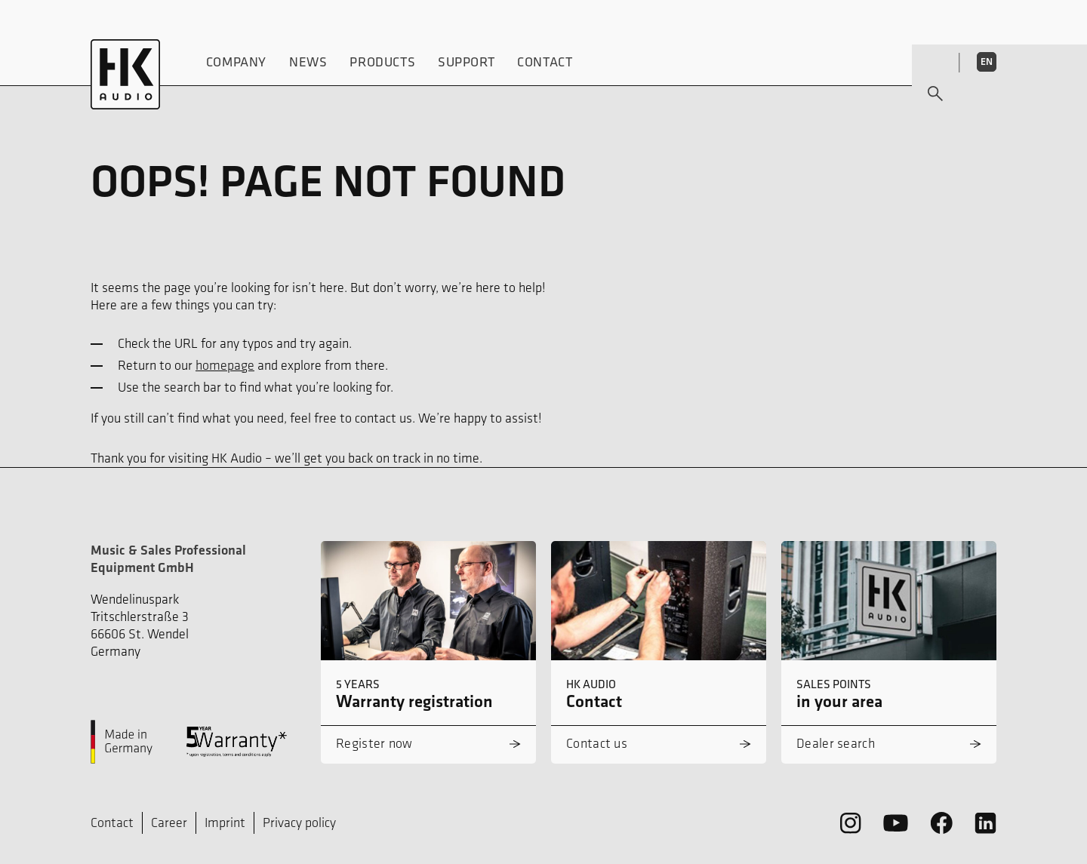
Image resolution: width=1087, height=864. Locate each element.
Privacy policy (299, 822)
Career (169, 822)
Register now (374, 744)
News (308, 61)
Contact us (596, 744)
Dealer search (835, 744)
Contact (545, 61)
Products (383, 61)
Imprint (225, 822)
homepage (225, 365)
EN (987, 61)
